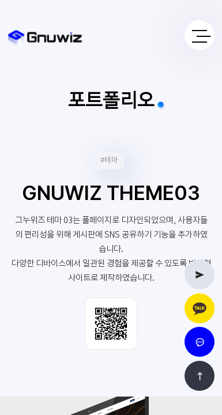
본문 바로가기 (0, 0)
